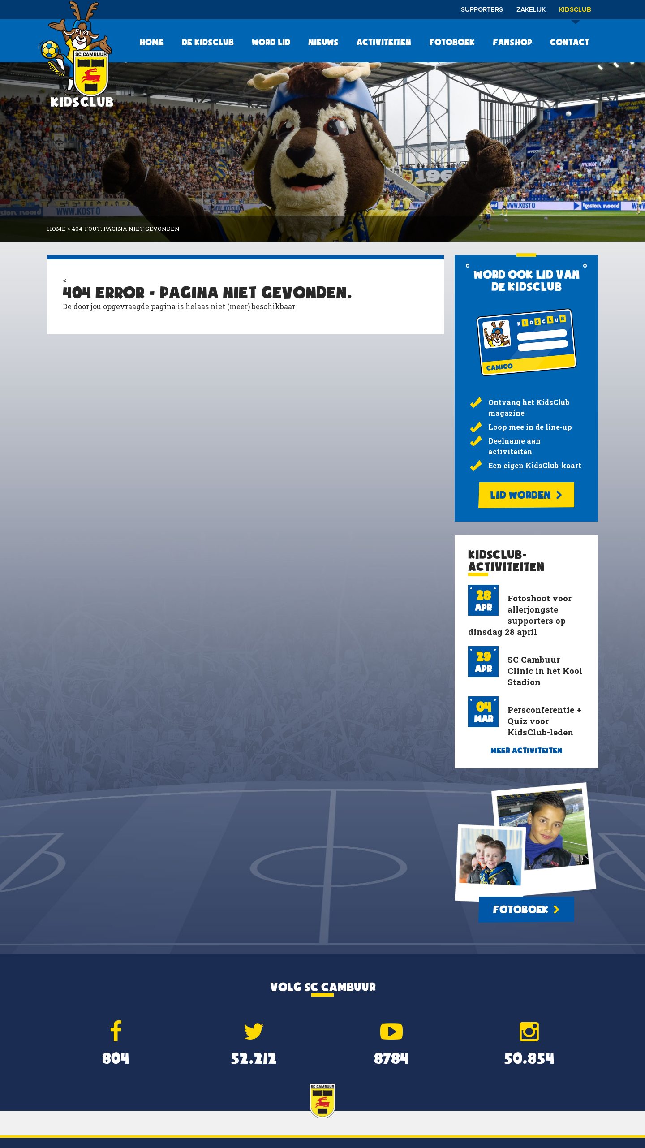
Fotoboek (452, 42)
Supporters (482, 10)
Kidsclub (575, 13)
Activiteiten (384, 42)
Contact (569, 42)
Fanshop (512, 42)
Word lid (271, 42)
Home (151, 42)
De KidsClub (208, 42)
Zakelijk (531, 10)
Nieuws (323, 42)
